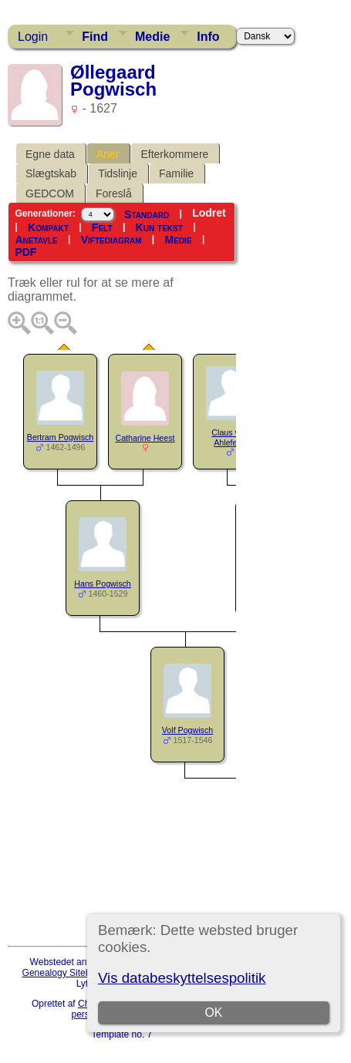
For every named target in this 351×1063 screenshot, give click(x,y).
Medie (152, 36)
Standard (146, 213)
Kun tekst (159, 227)
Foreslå (114, 193)
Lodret (209, 213)
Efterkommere (174, 154)
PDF (25, 252)
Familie (176, 173)
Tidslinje (117, 173)
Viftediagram (111, 240)
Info (208, 36)
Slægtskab (50, 173)
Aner (108, 154)
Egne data (50, 154)
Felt (102, 227)
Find (95, 36)
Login (33, 36)
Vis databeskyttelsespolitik (181, 978)
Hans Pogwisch (102, 583)
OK (214, 1012)
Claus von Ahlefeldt (229, 437)
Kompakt (48, 227)
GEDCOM (49, 193)
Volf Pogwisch (187, 730)
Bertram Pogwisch (60, 437)
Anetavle (36, 240)
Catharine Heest (145, 437)
